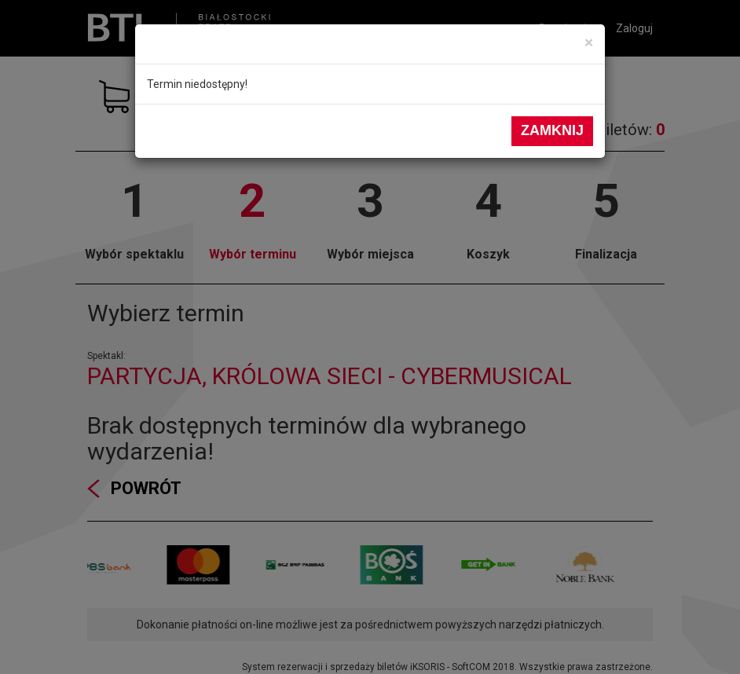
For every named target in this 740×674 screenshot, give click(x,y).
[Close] (588, 43)
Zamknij (552, 130)
